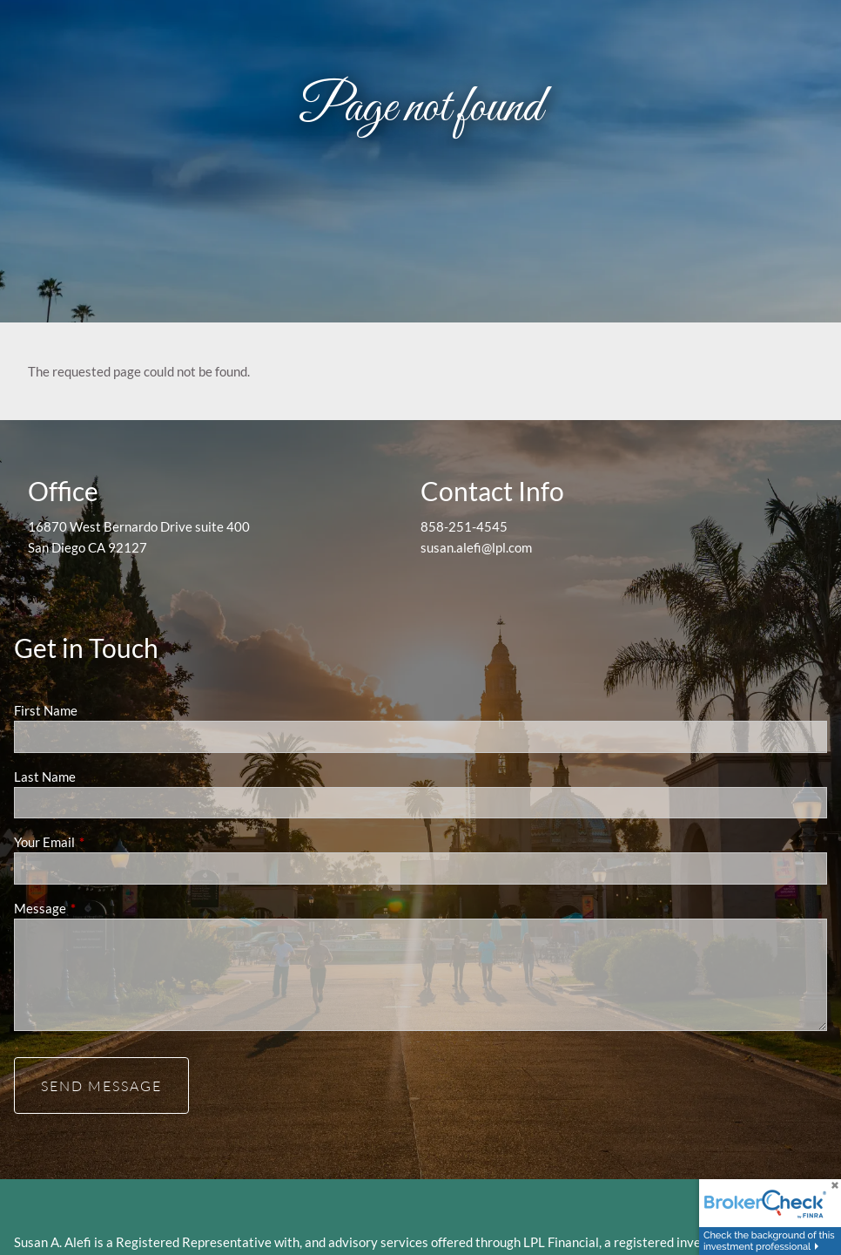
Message (100, 908)
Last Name (45, 776)
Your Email (105, 842)
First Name (45, 710)
